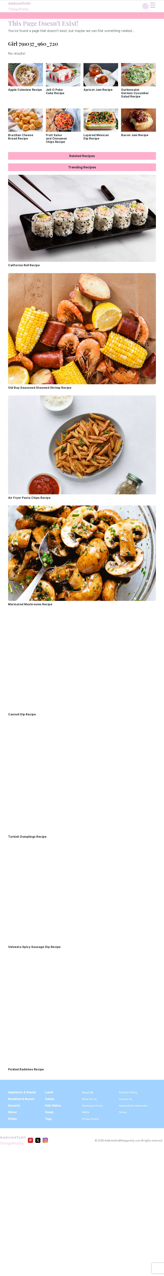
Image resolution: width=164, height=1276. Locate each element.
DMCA (85, 1112)
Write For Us (89, 1099)
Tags (48, 1119)
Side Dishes (53, 1105)
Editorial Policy (128, 1092)
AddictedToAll (30, 7)
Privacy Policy (90, 1119)
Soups (49, 1112)
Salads (49, 1099)
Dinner (12, 1112)
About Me (88, 1092)
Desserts (14, 1105)
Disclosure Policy (92, 1105)
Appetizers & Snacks (22, 1092)
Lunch (49, 1092)
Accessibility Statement (133, 1105)
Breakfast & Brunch (21, 1099)
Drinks (12, 1119)
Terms (123, 1112)
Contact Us (125, 1099)
